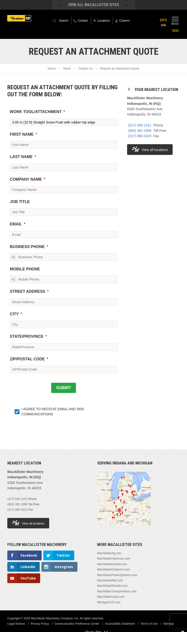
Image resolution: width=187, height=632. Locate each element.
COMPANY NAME (26, 179)
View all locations (150, 149)
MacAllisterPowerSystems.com (117, 575)
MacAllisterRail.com (110, 580)
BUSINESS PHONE (27, 247)
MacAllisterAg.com (109, 553)
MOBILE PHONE (25, 269)
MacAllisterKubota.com (112, 564)
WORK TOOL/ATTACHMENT (35, 112)
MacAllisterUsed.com (111, 596)
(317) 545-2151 (139, 125)
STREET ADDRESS (27, 291)
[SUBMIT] (63, 388)
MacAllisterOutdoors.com (113, 569)
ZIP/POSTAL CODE (27, 359)
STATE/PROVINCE (26, 336)
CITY (14, 314)
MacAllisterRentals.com (112, 585)
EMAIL (16, 224)
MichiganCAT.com (109, 602)
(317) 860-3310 (139, 136)
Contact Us (85, 68)
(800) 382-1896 (139, 131)
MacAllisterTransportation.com (117, 591)
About (67, 68)
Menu (175, 20)
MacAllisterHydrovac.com (113, 558)
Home (52, 68)
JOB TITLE (20, 202)
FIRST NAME (22, 134)
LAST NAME (21, 157)
